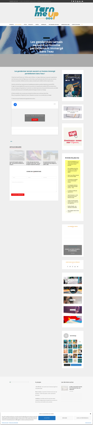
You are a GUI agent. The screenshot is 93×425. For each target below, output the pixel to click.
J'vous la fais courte (72, 246)
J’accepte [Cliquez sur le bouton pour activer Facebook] (35, 119)
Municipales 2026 (65, 24)
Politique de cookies (35, 117)
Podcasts (30, 24)
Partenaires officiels (54, 24)
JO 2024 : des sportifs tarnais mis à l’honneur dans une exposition (35, 1)
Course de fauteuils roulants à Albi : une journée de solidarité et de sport (17, 163)
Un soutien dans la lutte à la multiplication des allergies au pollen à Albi (49, 163)
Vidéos (37, 24)
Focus (25, 24)
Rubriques (43, 24)
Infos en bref (18, 24)
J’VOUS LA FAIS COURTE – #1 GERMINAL (72, 250)
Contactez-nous (76, 24)
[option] (73, 242)
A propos (11, 24)
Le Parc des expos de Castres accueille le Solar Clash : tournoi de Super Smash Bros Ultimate (33, 163)
